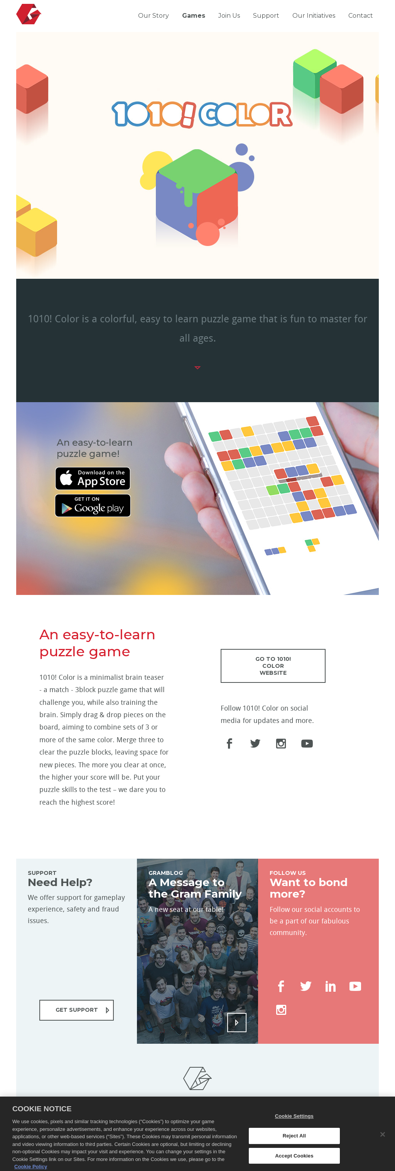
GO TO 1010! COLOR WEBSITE (273, 665)
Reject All (294, 1144)
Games (193, 15)
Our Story (153, 15)
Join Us (229, 15)
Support (266, 15)
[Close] (382, 1143)
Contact (360, 15)
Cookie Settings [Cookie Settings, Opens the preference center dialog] (294, 1125)
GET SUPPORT (77, 1009)
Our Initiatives (313, 15)
